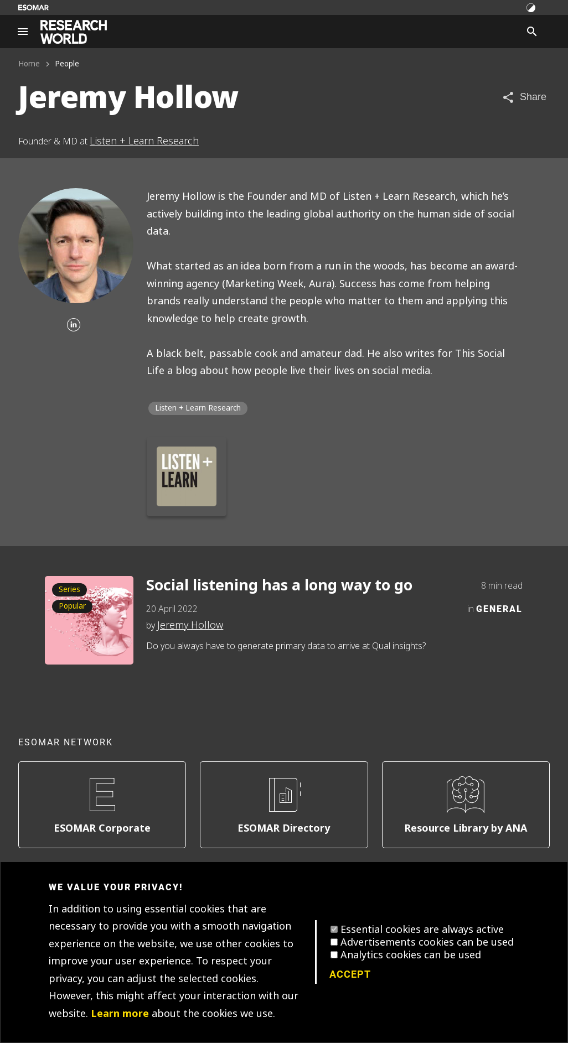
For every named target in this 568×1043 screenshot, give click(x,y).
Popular (72, 606)
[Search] (532, 31)
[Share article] (524, 97)
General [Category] (499, 608)
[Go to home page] (73, 32)
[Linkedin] (73, 325)
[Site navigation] (22, 31)
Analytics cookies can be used (410, 955)
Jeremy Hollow (190, 625)
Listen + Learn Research (144, 141)
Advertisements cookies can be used (427, 942)
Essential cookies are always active (422, 929)
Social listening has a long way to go (279, 585)
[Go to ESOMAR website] (33, 7)
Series (69, 589)
